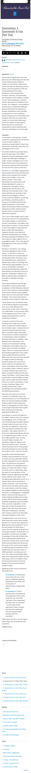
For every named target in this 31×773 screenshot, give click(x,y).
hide (11, 74)
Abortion (6, 749)
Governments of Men (10, 767)
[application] (15, 53)
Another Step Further (10, 726)
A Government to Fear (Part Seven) (15, 701)
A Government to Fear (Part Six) (14, 697)
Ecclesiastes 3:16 (12, 575)
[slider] (28, 53)
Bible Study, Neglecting (11, 753)
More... (26, 770)
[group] (7, 53)
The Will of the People (11, 735)
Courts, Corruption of (10, 760)
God (9, 170)
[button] (4, 53)
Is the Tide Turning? (10, 722)
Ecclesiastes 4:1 (11, 591)
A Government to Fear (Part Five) (14, 694)
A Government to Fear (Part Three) (15, 684)
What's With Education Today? (14, 719)
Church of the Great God (15, 8)
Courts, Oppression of (11, 763)
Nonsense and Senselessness (13, 715)
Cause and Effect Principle (12, 756)
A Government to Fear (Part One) (14, 677)
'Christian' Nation (9, 746)
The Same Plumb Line (11, 712)
